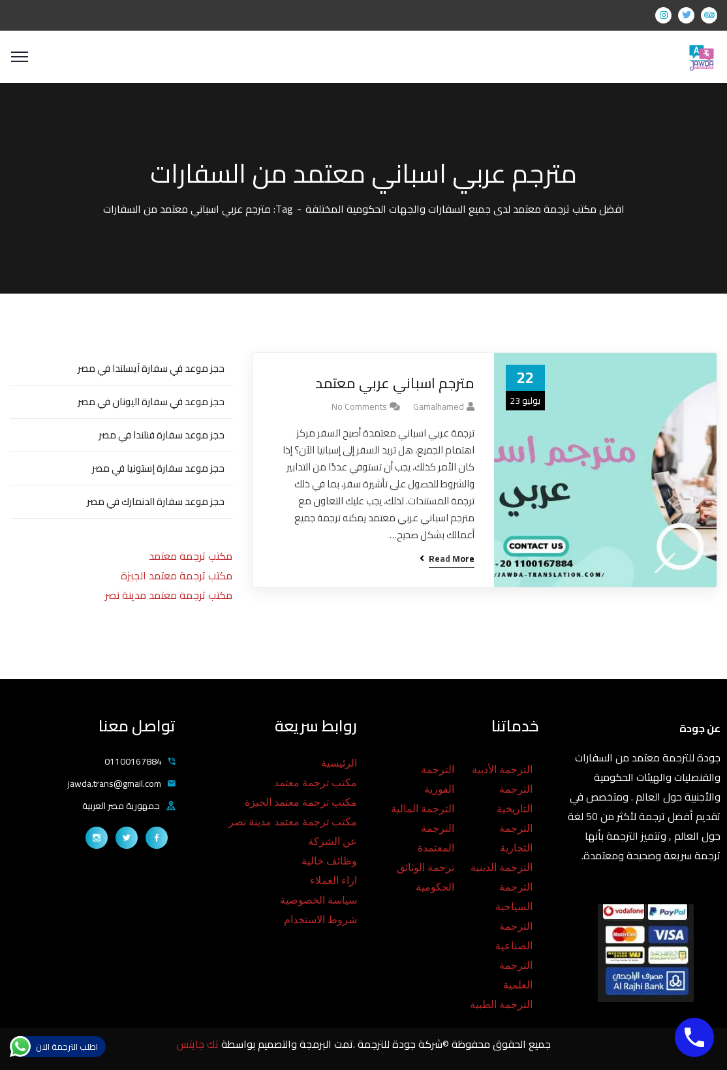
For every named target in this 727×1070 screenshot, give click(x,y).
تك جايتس (198, 1044)
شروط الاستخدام (320, 919)
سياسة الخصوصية (318, 900)
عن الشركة (332, 841)
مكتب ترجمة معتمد (190, 556)
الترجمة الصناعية (514, 936)
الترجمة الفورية (437, 779)
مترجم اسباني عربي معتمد (394, 383)
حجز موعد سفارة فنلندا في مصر (161, 434)
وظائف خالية (329, 860)
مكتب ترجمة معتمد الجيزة (176, 575)
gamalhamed (438, 406)
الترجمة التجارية (516, 838)
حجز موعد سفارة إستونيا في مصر (158, 468)
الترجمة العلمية (516, 975)
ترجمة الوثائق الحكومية (425, 877)
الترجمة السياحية (514, 896)
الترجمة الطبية (501, 1004)
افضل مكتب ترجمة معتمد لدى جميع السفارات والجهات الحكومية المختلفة (465, 209)
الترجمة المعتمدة (436, 838)
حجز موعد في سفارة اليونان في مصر (151, 401)
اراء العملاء (333, 880)
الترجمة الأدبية (502, 769)
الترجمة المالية (422, 808)
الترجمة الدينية (502, 867)
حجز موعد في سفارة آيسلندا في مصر (151, 368)
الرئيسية (339, 763)
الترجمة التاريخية (515, 799)
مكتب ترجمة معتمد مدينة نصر (168, 595)
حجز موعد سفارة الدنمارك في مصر (155, 501)
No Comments (359, 406)
